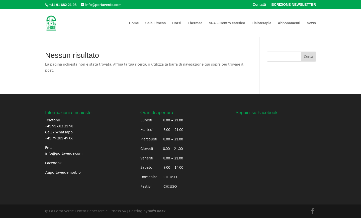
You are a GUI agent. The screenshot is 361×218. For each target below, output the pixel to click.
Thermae (195, 23)
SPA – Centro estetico (227, 23)
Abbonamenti (289, 23)
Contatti (259, 5)
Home (134, 23)
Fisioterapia (262, 23)
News (311, 23)
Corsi (176, 23)
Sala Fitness (155, 23)
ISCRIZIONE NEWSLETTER (293, 5)
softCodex (156, 211)
